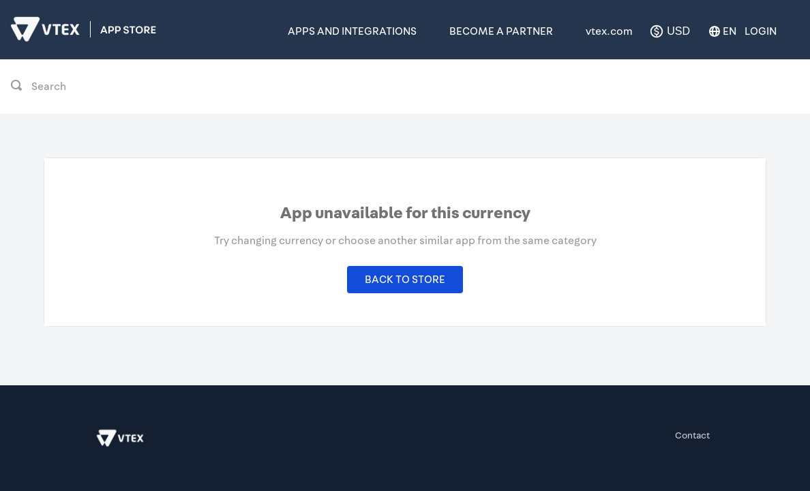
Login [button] (761, 31)
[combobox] (405, 86)
